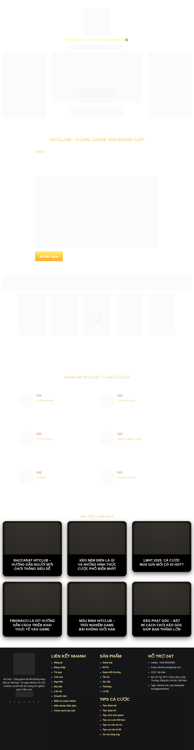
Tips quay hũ (109, 710)
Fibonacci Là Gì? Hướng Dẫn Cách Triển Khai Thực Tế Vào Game (32, 625)
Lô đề (106, 691)
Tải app (58, 672)
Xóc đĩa (106, 681)
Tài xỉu (106, 677)
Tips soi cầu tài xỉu (112, 725)
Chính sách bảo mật (64, 710)
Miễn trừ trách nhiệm (65, 701)
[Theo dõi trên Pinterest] (38, 702)
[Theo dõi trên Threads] (33, 702)
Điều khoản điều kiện (65, 706)
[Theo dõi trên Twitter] (29, 702)
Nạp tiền (58, 681)
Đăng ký (58, 662)
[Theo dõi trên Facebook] (10, 702)
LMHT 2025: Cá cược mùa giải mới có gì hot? (162, 562)
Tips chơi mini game (113, 715)
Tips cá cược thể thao (114, 720)
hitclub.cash (118, 40)
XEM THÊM (50, 256)
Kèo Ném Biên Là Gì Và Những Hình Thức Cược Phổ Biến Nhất (97, 565)
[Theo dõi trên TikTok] (19, 702)
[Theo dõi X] (24, 702)
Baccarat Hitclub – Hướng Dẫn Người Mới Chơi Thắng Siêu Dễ (32, 565)
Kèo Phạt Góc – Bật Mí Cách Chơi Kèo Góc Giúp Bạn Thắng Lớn (161, 625)
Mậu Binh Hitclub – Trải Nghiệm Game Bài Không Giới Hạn (97, 625)
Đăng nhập (59, 667)
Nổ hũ (106, 667)
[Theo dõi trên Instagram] (15, 702)
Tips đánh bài (110, 705)
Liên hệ (58, 691)
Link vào (58, 677)
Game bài (107, 662)
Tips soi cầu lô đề (112, 729)
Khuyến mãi (60, 696)
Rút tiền (58, 686)
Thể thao (107, 686)
